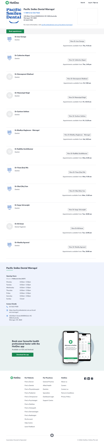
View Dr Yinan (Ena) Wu (77, 172)
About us (64, 382)
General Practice (48, 382)
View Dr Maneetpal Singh (77, 97)
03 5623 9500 (13, 306)
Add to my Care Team (32, 13)
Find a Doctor (29, 382)
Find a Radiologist (30, 415)
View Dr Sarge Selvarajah (77, 209)
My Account (29, 419)
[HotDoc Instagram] (92, 378)
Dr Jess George (20, 37)
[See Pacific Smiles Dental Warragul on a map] (88, 16)
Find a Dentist (29, 385)
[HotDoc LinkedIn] (88, 378)
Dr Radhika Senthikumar (24, 149)
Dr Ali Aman (19, 224)
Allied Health (47, 385)
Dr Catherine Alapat (22, 55)
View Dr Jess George (77, 41)
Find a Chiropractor (31, 396)
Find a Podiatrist (30, 393)
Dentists (45, 389)
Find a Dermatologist (31, 411)
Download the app (23, 354)
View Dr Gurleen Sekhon (77, 116)
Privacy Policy (65, 396)
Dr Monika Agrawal (22, 242)
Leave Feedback (30, 426)
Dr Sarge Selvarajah (22, 205)
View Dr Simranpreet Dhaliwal (77, 78)
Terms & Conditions (67, 393)
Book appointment (15, 31)
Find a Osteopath (30, 408)
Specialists (46, 393)
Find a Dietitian (30, 404)
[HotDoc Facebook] (85, 378)
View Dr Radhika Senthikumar (77, 153)
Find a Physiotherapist (32, 389)
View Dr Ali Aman (77, 228)
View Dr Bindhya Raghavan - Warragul (77, 135)
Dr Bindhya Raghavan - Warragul (27, 130)
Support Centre (48, 400)
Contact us (64, 389)
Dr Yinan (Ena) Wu (21, 168)
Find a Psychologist (31, 400)
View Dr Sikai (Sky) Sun (77, 191)
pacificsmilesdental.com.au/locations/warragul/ (57, 25)
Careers (63, 385)
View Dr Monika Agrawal (77, 247)
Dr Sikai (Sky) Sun (21, 186)
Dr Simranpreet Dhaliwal (24, 74)
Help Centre (29, 423)
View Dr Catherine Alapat (77, 60)
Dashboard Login (48, 396)
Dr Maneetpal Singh (22, 93)
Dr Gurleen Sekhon (22, 112)
